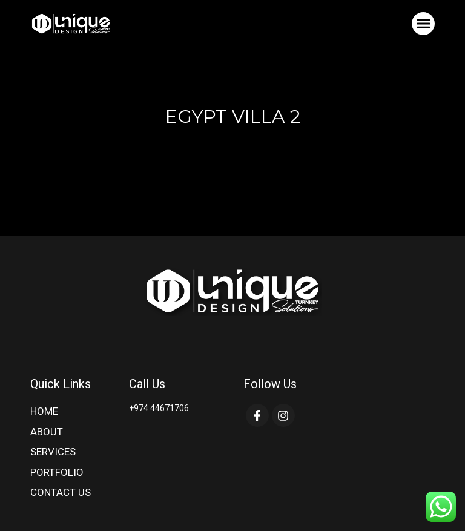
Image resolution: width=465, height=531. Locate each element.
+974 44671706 (159, 408)
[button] (423, 23)
